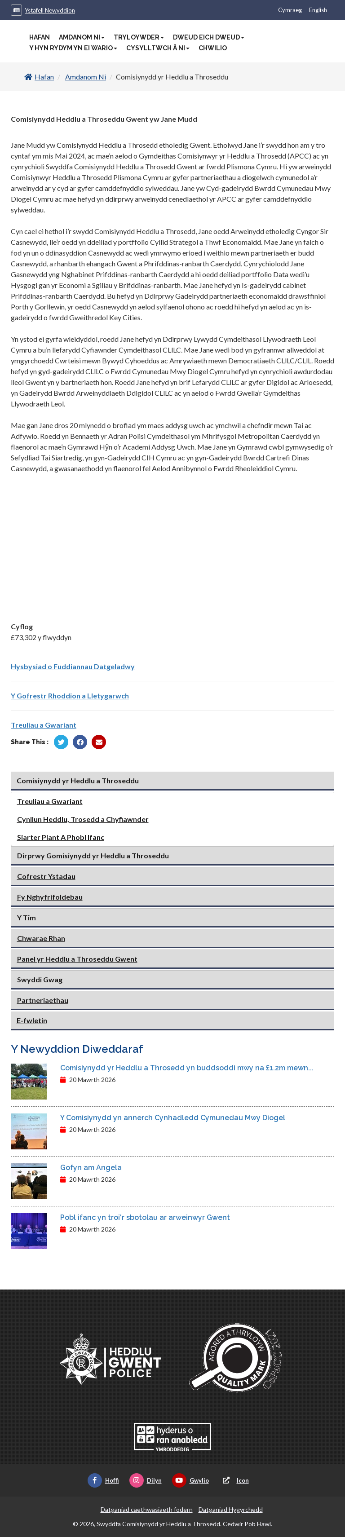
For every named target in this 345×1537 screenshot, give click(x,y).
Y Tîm (26, 917)
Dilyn (145, 1480)
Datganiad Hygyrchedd (231, 1509)
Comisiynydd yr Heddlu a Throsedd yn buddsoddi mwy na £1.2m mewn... (187, 1068)
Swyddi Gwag (39, 979)
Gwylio (190, 1480)
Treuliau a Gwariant (43, 724)
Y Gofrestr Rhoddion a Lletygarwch (70, 695)
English (318, 9)
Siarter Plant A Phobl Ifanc (60, 837)
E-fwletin (32, 1020)
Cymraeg (290, 9)
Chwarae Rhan (41, 938)
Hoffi (103, 1480)
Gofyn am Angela (91, 1167)
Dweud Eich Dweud (208, 37)
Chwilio (213, 48)
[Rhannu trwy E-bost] (99, 742)
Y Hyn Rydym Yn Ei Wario (73, 48)
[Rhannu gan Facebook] (80, 742)
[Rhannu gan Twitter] (61, 742)
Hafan (39, 37)
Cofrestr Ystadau (46, 876)
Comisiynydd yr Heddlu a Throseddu (78, 780)
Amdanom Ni (82, 37)
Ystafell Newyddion (50, 10)
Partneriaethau (42, 1000)
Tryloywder (139, 37)
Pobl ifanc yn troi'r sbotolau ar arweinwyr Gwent (145, 1217)
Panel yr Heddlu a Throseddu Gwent (77, 958)
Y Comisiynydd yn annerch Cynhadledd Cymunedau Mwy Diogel (172, 1117)
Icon (234, 1480)
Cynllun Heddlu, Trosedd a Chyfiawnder (83, 819)
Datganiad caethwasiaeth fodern (147, 1509)
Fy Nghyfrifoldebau (50, 896)
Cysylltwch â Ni (158, 48)
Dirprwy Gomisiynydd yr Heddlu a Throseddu (93, 855)
